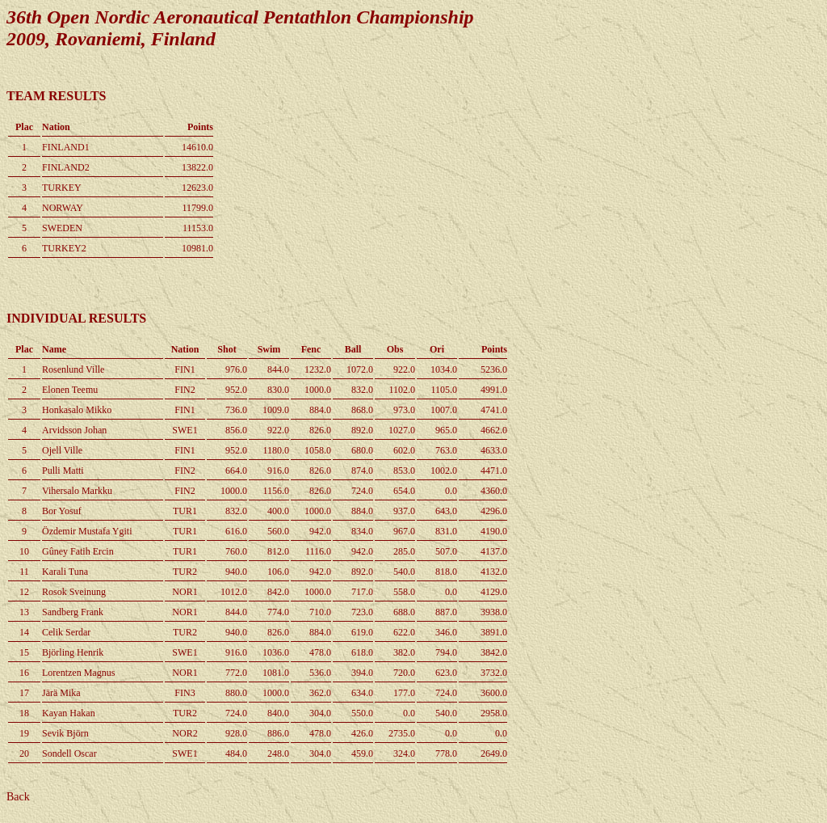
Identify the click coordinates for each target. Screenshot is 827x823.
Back (18, 797)
